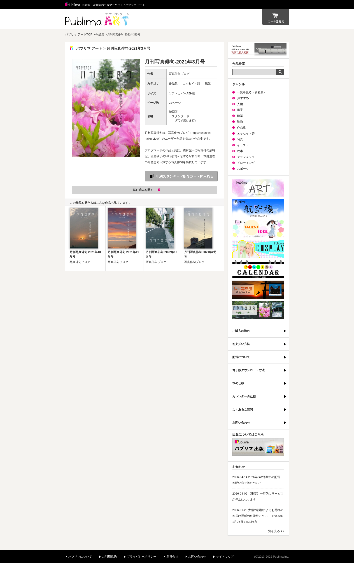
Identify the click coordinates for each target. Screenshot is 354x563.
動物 (240, 121)
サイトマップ (225, 556)
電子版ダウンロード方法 (248, 370)
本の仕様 (238, 383)
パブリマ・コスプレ (258, 249)
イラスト (243, 145)
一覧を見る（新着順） (251, 92)
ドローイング (246, 162)
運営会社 (172, 556)
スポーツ (243, 168)
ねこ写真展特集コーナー (258, 290)
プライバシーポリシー (141, 556)
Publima (72, 4)
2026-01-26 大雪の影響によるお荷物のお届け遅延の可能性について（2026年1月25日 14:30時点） (257, 515)
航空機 (258, 208)
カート (275, 17)
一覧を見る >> (274, 531)
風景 (208, 83)
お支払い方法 (241, 344)
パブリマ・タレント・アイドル (258, 229)
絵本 (240, 151)
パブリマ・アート (258, 188)
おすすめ (243, 98)
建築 (240, 115)
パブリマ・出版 (258, 447)
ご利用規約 (109, 556)
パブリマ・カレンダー (258, 269)
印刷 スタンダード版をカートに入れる (181, 176)
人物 (240, 104)
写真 (240, 139)
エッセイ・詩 (191, 83)
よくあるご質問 (242, 409)
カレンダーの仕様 (244, 396)
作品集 (99, 34)
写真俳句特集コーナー (258, 310)
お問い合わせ (241, 422)
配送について (241, 357)
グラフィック (246, 157)
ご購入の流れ (241, 331)
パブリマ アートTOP (78, 34)
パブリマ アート (97, 19)
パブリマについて (80, 556)
